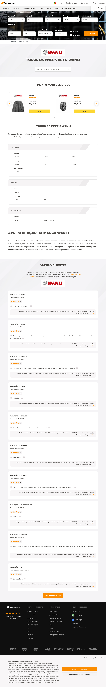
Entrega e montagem (69, 8)
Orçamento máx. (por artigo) (60, 29)
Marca (10, 30)
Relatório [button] (92, 311)
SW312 (17, 199)
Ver (39, 111)
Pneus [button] (6, 8)
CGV (28, 628)
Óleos (41, 8)
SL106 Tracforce (49, 220)
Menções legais (32, 625)
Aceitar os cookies (80, 669)
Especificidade (43, 30)
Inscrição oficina (32, 621)
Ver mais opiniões (53, 595)
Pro (61, 3)
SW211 (46, 164)
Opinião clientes (71, 3)
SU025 (17, 192)
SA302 (17, 157)
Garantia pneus (32, 611)
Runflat (75, 31)
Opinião (30, 618)
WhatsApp (77, 615)
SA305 (46, 157)
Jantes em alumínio (56, 618)
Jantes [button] (16, 8)
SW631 (46, 199)
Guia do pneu (32, 615)
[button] (83, 311)
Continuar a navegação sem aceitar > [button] (94, 658)
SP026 (74, 157)
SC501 (17, 172)
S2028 (17, 220)
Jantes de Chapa (55, 615)
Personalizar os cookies (79, 674)
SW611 (74, 164)
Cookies (30, 638)
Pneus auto (53, 611)
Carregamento (71, 16)
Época (25, 30)
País (28, 631)
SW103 (17, 164)
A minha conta (98, 3)
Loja (49, 8)
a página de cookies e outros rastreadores (43, 682)
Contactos (84, 3)
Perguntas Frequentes (79, 627)
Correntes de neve (29, 8)
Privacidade (31, 635)
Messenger (77, 619)
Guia (56, 8)
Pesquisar (91, 33)
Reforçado (76, 35)
